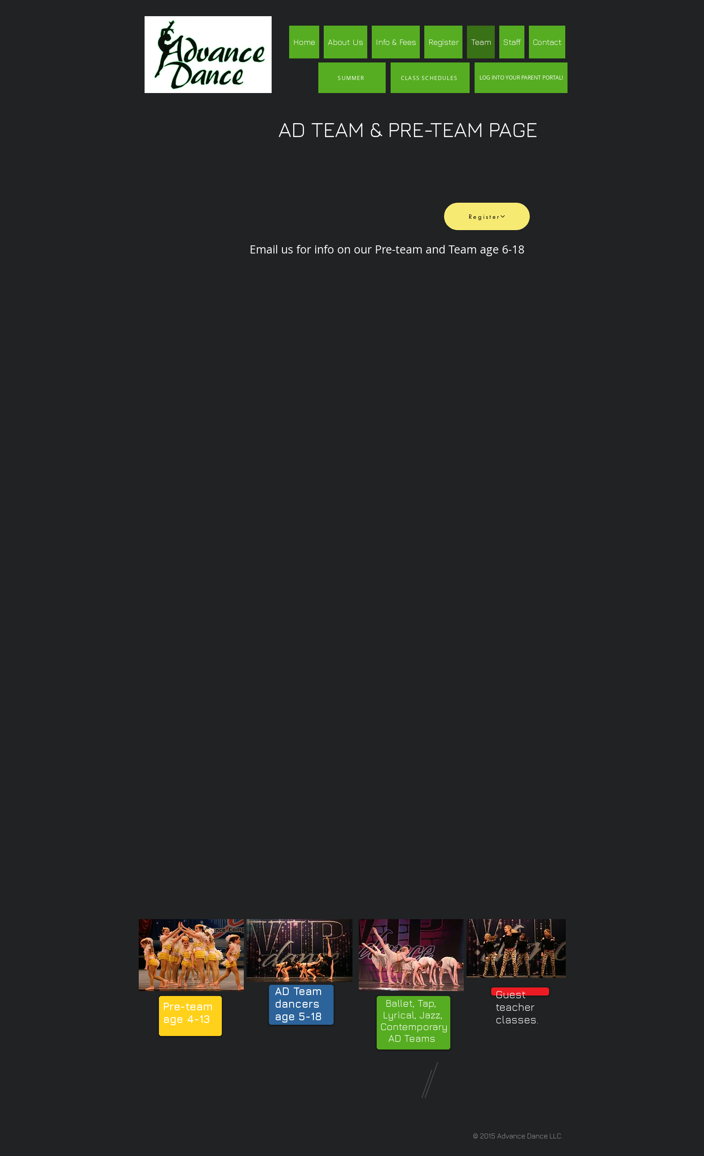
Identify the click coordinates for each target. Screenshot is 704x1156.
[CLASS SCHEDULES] (430, 77)
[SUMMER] (352, 77)
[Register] (487, 216)
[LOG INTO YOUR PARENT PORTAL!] (521, 77)
